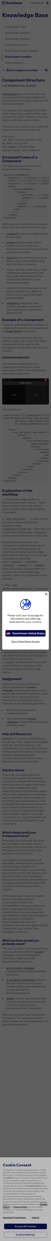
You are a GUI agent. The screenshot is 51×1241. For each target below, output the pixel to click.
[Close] (46, 594)
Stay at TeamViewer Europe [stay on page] (25, 641)
